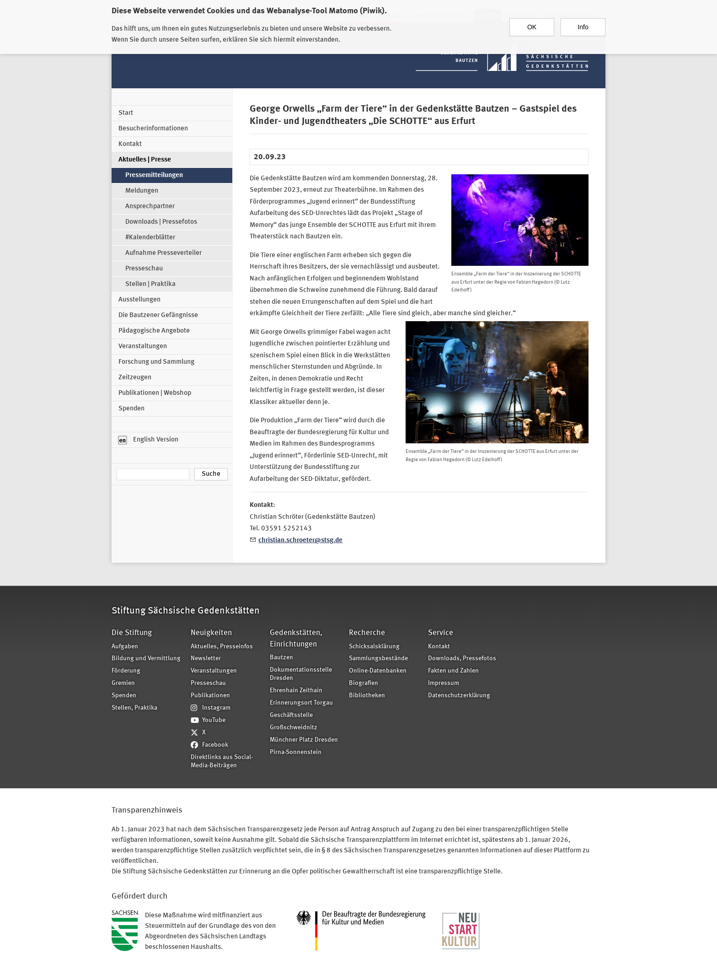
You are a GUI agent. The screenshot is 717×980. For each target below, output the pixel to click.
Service (440, 633)
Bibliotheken (367, 696)
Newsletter (206, 659)
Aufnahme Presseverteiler (163, 253)
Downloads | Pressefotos (161, 222)
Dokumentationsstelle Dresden (301, 674)
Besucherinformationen (153, 128)
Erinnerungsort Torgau (301, 703)
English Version (148, 440)
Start (125, 113)
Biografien (363, 683)
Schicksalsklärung (374, 647)
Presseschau (144, 268)
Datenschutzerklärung (459, 696)
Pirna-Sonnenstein (295, 752)
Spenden (131, 408)
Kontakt (130, 144)
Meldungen (141, 191)
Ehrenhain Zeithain (296, 691)
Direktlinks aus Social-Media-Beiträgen (222, 761)
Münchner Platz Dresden (304, 740)
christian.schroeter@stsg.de (300, 540)
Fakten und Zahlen (453, 671)
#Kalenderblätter (150, 237)
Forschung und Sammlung (156, 362)
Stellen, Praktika (134, 708)
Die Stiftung (132, 633)
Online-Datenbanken (378, 671)
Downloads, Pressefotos (462, 659)
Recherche (367, 633)
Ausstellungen (139, 299)
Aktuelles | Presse (144, 159)
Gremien (123, 683)
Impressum (443, 683)
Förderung (126, 671)
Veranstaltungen (142, 346)
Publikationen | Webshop (154, 393)
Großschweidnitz (293, 728)
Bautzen (281, 658)
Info (583, 26)
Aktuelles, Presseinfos (222, 647)
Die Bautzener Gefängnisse (158, 315)
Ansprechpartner (150, 206)
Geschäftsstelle (291, 715)
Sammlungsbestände (378, 659)
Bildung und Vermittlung (146, 659)
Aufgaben (125, 647)
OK (531, 26)
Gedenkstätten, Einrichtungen (296, 638)
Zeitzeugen (134, 377)
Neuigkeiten (211, 633)
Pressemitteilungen (154, 175)
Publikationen (210, 696)
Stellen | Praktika (150, 284)
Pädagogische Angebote (154, 331)
